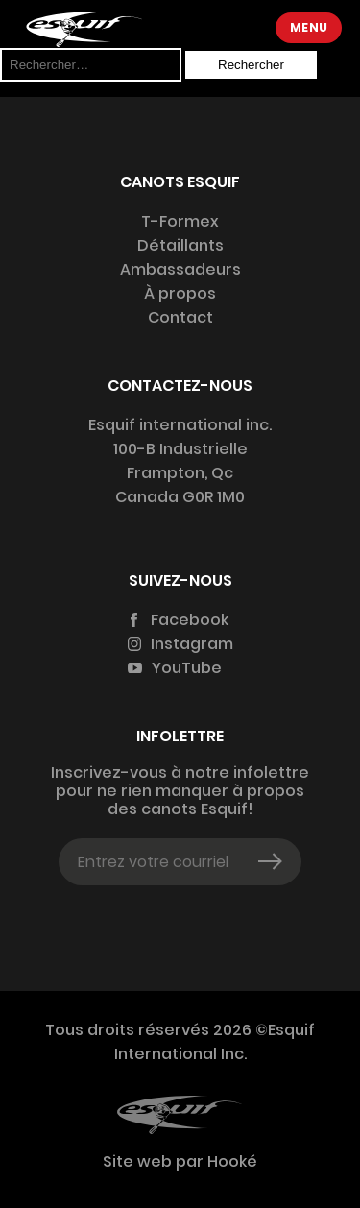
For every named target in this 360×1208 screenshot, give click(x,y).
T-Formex (180, 221)
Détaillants (180, 245)
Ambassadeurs (180, 269)
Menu (308, 27)
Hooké (230, 1161)
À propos (180, 293)
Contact (180, 317)
